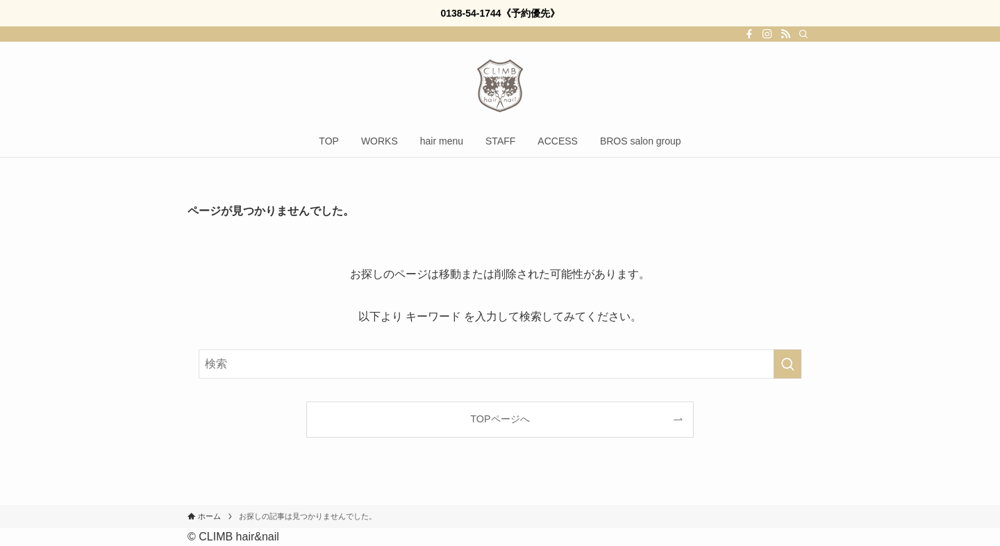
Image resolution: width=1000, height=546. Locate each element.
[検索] (803, 34)
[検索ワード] (500, 364)
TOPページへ (499, 418)
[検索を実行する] (787, 364)
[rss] (785, 34)
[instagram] (767, 34)
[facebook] (749, 34)
